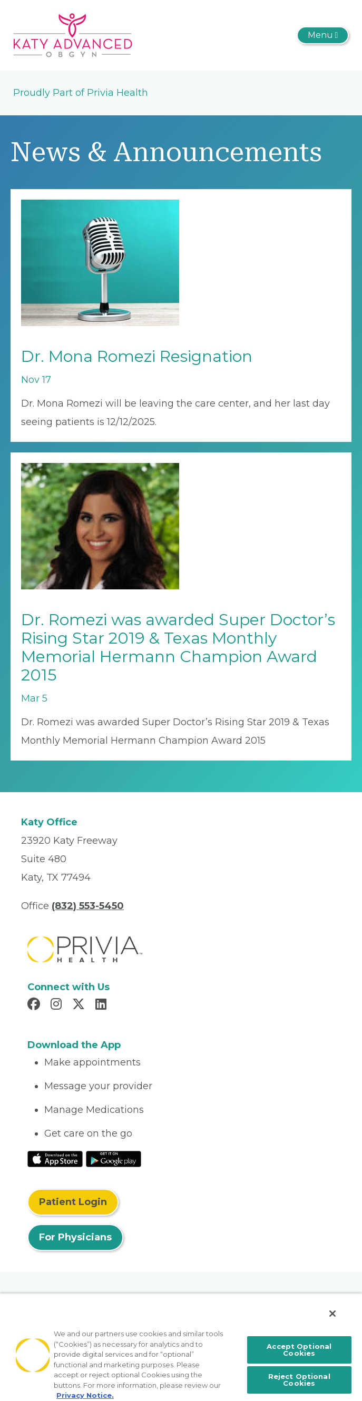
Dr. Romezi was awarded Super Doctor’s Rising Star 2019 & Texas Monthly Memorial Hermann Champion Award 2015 (178, 647)
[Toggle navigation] (323, 35)
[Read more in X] (80, 1005)
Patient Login (73, 1202)
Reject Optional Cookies (299, 1379)
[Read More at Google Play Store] (113, 1158)
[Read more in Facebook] (35, 1005)
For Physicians (75, 1237)
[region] (181, 1347)
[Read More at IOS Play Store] (55, 1158)
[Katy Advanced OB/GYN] (72, 35)
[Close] (332, 1313)
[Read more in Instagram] (58, 1005)
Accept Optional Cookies (299, 1349)
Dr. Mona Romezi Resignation (136, 356)
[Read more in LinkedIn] (102, 1005)
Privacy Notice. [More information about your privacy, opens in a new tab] (85, 1395)
